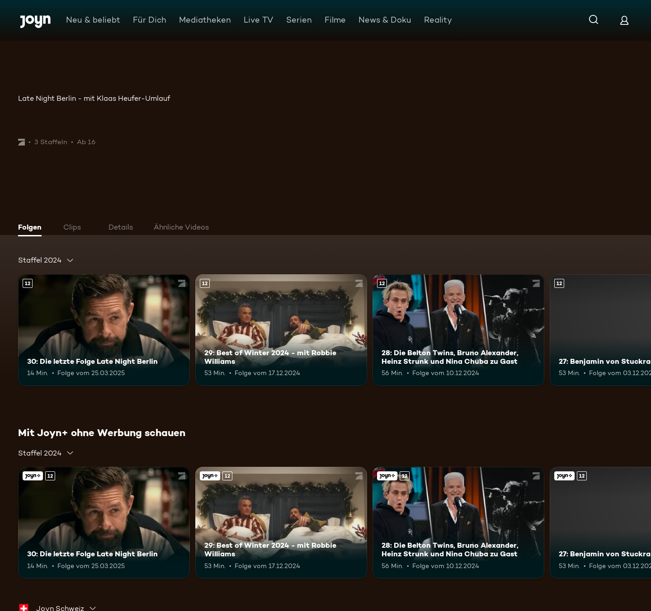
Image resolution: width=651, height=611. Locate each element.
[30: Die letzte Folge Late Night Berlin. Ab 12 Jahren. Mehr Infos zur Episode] (104, 330)
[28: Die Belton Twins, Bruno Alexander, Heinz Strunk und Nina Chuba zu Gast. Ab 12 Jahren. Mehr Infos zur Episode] (458, 330)
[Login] (624, 20)
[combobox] (46, 260)
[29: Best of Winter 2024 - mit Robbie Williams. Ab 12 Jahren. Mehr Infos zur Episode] (281, 330)
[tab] (32, 228)
